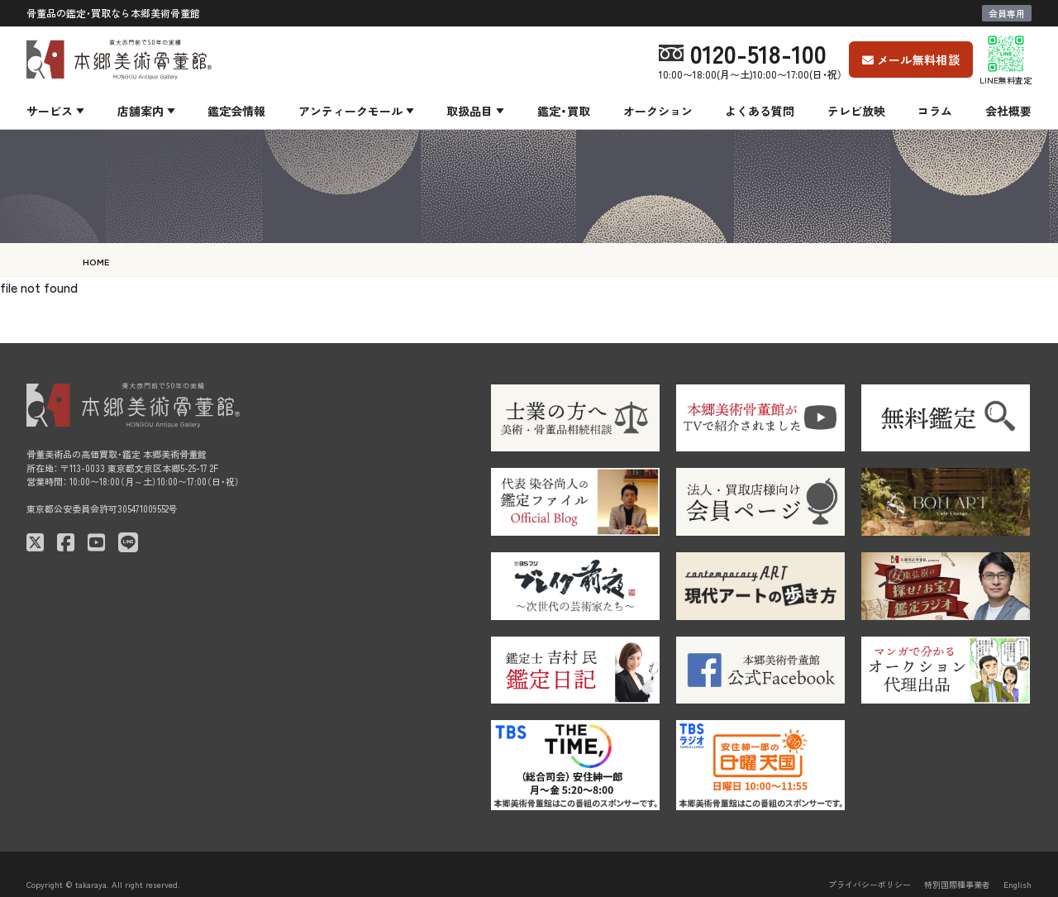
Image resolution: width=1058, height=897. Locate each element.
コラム (934, 111)
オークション (658, 111)
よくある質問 (759, 111)
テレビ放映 (856, 111)
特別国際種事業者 (957, 884)
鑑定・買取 (563, 111)
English (1017, 884)
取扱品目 (469, 111)
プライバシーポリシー (869, 884)
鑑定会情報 (236, 111)
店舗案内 (140, 111)
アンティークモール (350, 111)
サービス (49, 111)
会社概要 (1008, 111)
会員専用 (1007, 13)
